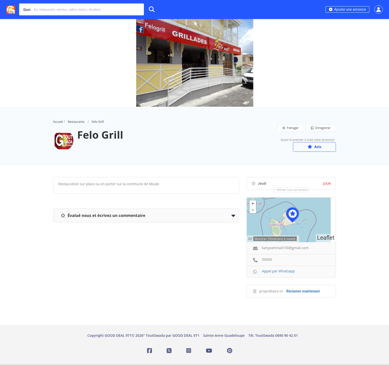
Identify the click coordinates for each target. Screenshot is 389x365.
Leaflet (325, 238)
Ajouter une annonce (347, 9)
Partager (290, 128)
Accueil (58, 122)
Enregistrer (321, 128)
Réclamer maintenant (303, 291)
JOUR (327, 184)
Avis (312, 146)
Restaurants (76, 122)
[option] (194, 63)
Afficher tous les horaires (292, 190)
